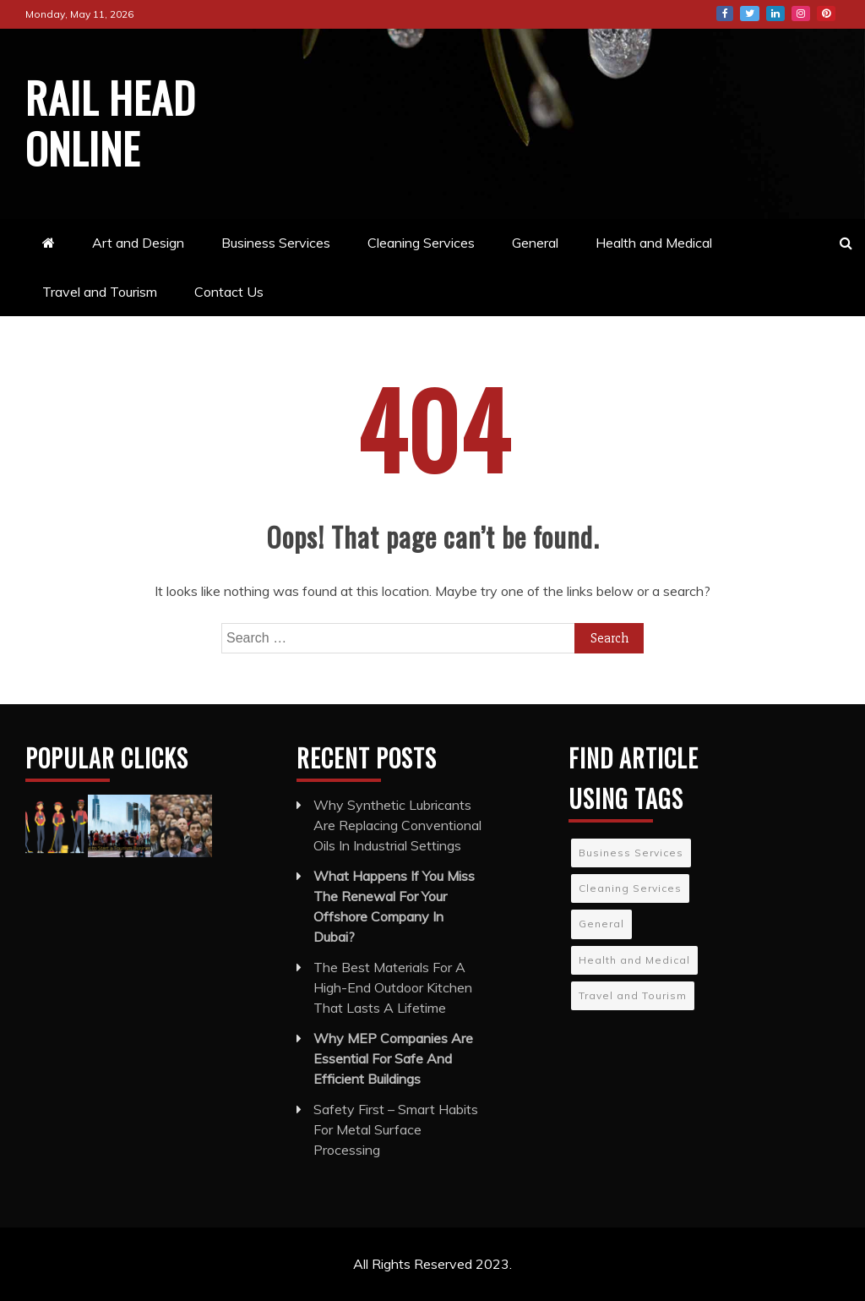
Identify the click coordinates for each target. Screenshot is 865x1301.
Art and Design (138, 242)
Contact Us (229, 291)
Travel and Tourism (99, 291)
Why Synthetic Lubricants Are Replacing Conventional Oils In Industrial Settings (397, 825)
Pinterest (826, 13)
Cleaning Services (421, 242)
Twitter (749, 13)
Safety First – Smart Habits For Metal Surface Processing (395, 1129)
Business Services (275, 242)
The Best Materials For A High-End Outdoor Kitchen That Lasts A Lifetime (392, 987)
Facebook (724, 13)
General (535, 242)
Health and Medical (654, 242)
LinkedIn (775, 13)
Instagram (801, 13)
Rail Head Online (110, 121)
